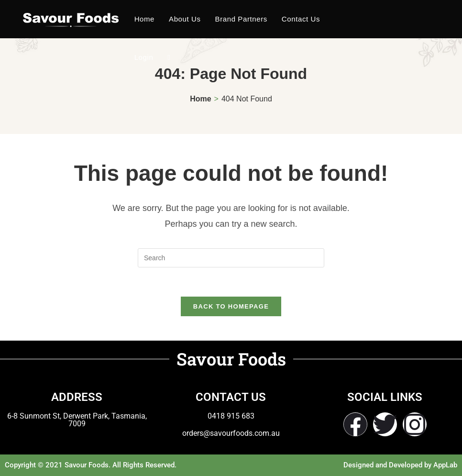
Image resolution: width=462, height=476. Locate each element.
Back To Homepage (231, 306)
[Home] (200, 99)
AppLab (445, 465)
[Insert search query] (231, 257)
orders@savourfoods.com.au (231, 433)
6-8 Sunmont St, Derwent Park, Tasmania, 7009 (77, 419)
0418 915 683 (231, 416)
